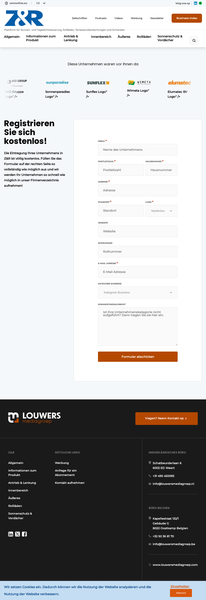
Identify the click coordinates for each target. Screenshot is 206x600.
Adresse (104, 182)
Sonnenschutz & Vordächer (170, 38)
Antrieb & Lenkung (71, 38)
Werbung (136, 18)
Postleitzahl (106, 161)
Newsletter (157, 18)
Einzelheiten (180, 586)
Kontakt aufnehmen (69, 483)
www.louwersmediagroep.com (175, 565)
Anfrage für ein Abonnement (66, 473)
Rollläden (144, 37)
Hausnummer (154, 161)
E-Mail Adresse (108, 263)
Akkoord (181, 592)
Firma (102, 141)
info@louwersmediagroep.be (174, 544)
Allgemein (12, 37)
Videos (118, 18)
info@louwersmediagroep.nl (173, 484)
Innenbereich (101, 37)
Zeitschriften (79, 18)
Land (149, 202)
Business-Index (186, 18)
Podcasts (100, 18)
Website (103, 223)
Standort (104, 202)
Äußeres (124, 37)
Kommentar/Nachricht (112, 305)
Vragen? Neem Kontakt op (164, 418)
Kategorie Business (109, 284)
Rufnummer (105, 243)
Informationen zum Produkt (41, 38)
